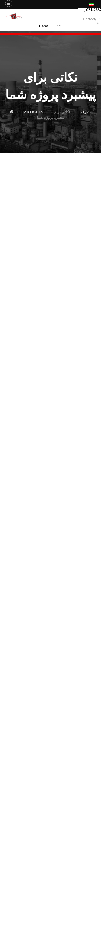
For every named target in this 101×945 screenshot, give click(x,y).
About (23, 919)
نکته (37, 622)
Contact (85, 919)
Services (35, 919)
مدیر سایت (26, 600)
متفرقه (24, 611)
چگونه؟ (61, 881)
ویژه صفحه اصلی (48, 611)
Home (12, 919)
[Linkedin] (8, 3)
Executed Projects (54, 919)
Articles (72, 919)
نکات (23, 622)
